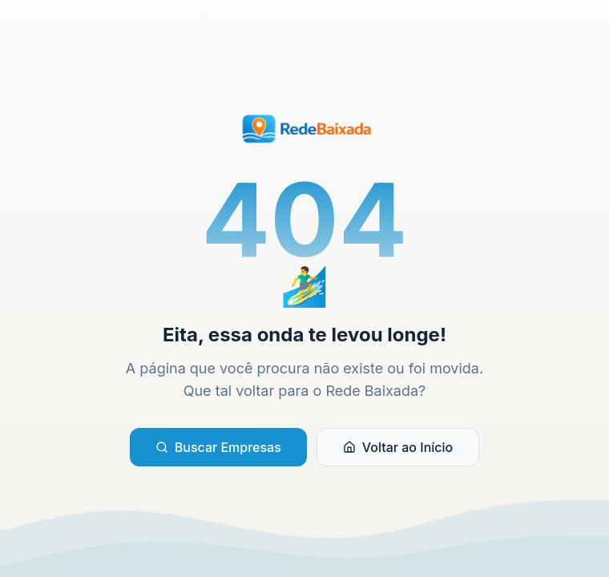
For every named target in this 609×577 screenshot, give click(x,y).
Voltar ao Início (398, 447)
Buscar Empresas (218, 447)
